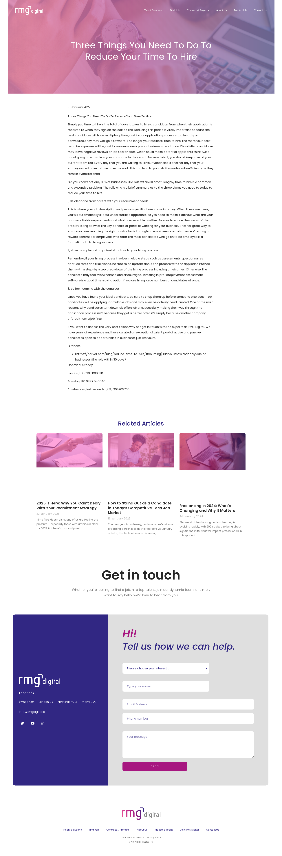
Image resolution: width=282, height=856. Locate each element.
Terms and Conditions (132, 838)
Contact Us (260, 10)
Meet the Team (164, 831)
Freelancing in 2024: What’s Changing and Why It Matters (207, 508)
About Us (221, 10)
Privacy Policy (154, 838)
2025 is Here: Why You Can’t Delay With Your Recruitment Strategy (68, 505)
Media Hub (240, 10)
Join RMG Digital (189, 831)
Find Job (175, 10)
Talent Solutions (153, 10)
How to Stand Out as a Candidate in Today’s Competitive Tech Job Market (140, 508)
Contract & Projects (198, 10)
